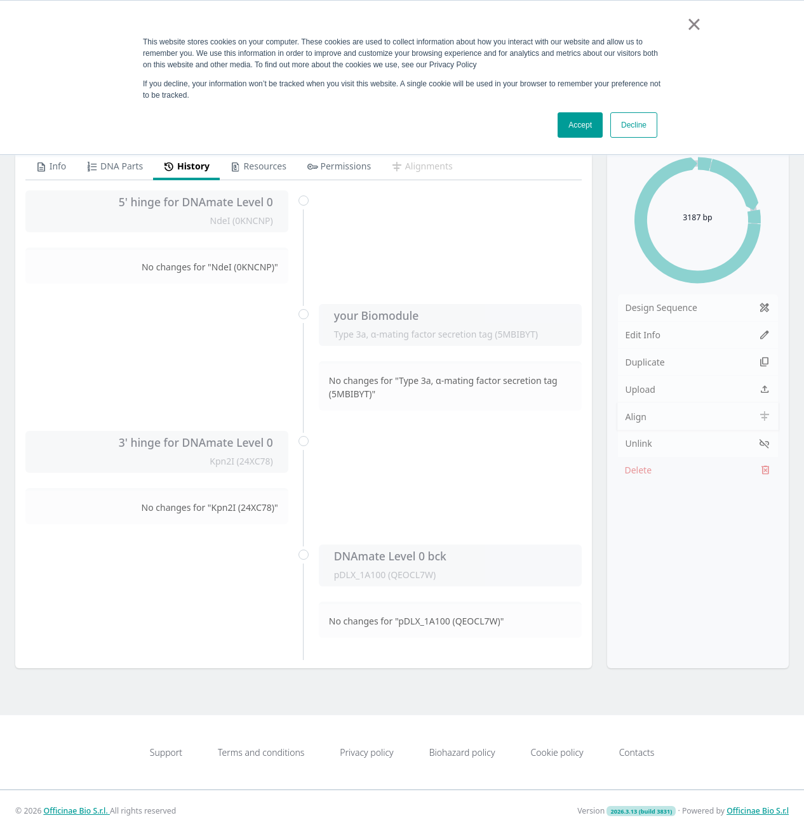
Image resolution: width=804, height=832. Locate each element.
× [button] (694, 24)
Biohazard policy (462, 752)
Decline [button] (634, 125)
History (186, 167)
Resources (258, 167)
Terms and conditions (261, 752)
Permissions (339, 167)
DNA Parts (114, 167)
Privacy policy (366, 752)
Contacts (637, 752)
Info (51, 167)
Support (166, 752)
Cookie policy (556, 752)
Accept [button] (580, 125)
